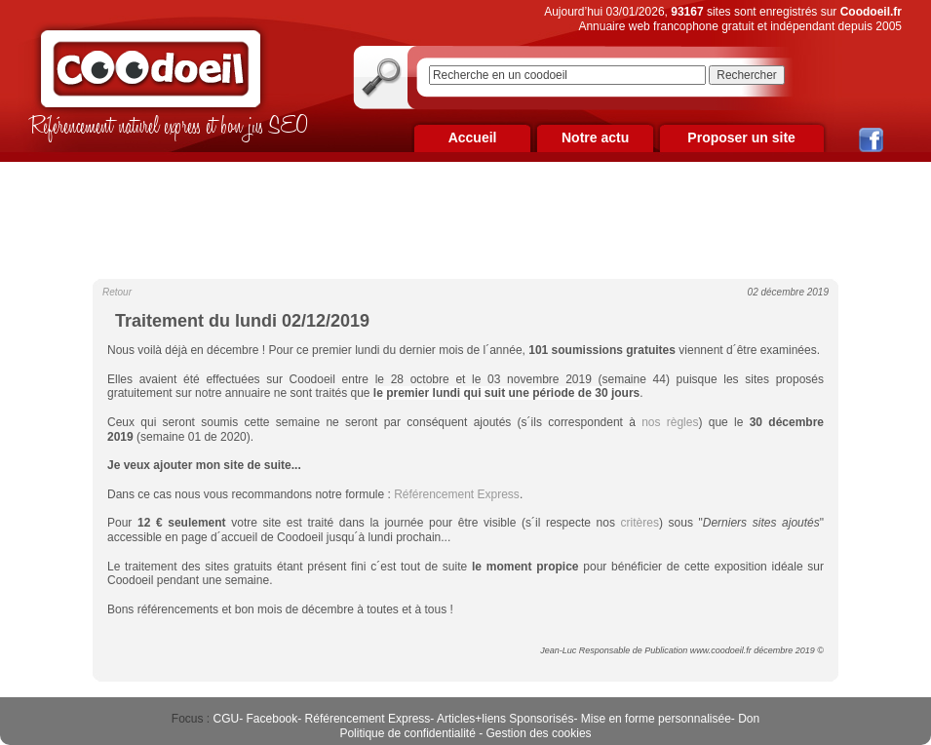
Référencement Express (368, 718)
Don (748, 718)
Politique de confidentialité (407, 733)
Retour (117, 292)
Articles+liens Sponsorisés (505, 718)
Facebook (272, 718)
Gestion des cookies (539, 733)
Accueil (472, 137)
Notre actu (595, 137)
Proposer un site (741, 137)
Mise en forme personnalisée (656, 718)
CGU (226, 718)
